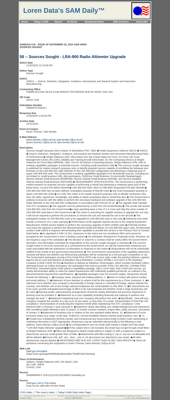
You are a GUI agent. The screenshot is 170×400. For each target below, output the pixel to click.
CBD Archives (121, 21)
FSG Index (26, 392)
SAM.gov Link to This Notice (41, 383)
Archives (72, 21)
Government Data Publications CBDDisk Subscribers (124, 396)
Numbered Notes (94, 21)
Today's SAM (41, 21)
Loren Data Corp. (143, 398)
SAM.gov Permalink (36, 351)
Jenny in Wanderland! (73, 398)
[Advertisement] (85, 25)
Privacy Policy (25, 398)
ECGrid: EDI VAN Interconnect (35, 396)
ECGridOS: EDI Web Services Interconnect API (74, 396)
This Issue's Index (45, 392)
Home (24, 21)
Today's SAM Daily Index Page (74, 392)
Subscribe (142, 21)
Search (58, 21)
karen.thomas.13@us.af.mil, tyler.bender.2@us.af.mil (54, 139)
